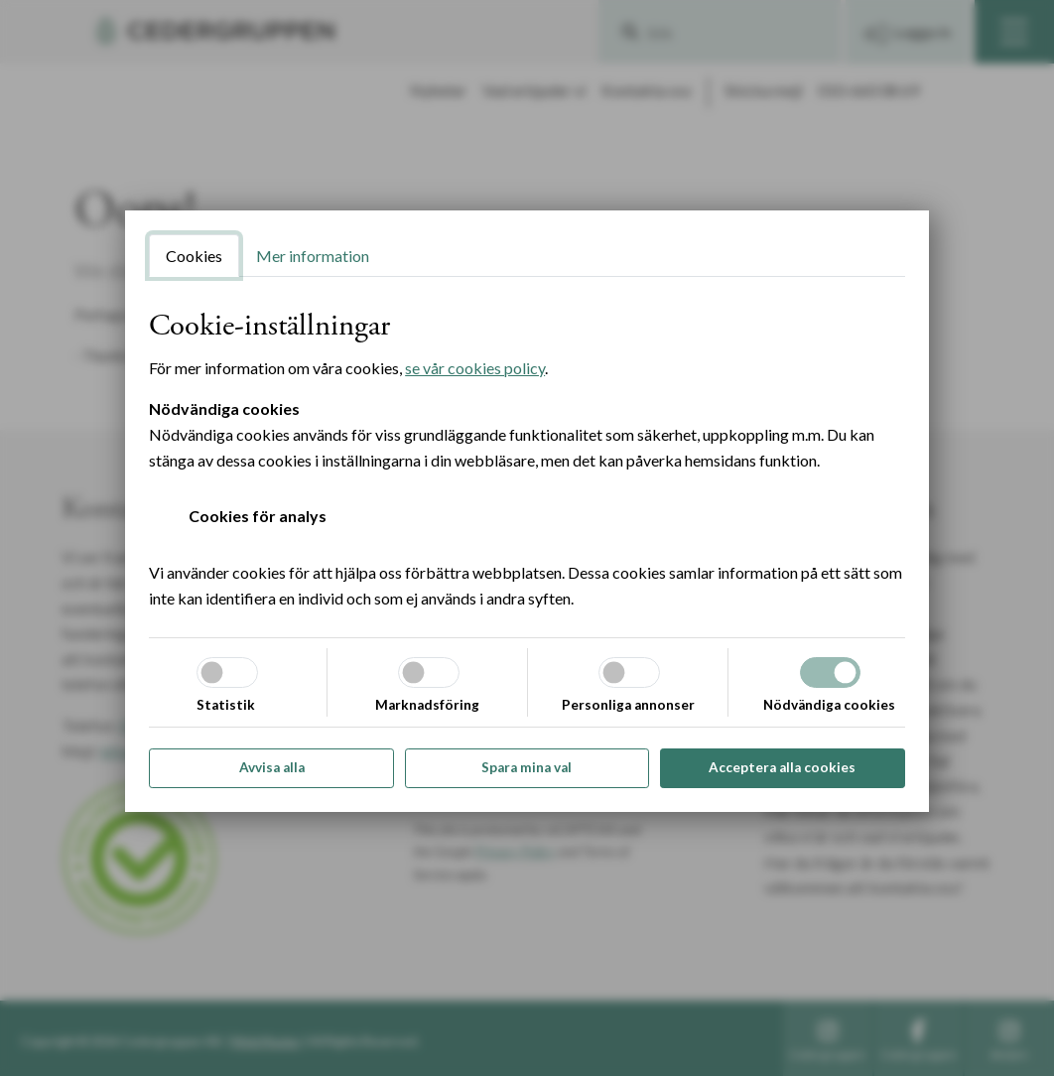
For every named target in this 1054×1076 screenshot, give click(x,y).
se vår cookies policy (475, 367)
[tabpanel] (527, 460)
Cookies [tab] (194, 255)
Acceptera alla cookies (782, 767)
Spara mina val (526, 767)
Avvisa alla (272, 767)
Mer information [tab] (312, 255)
